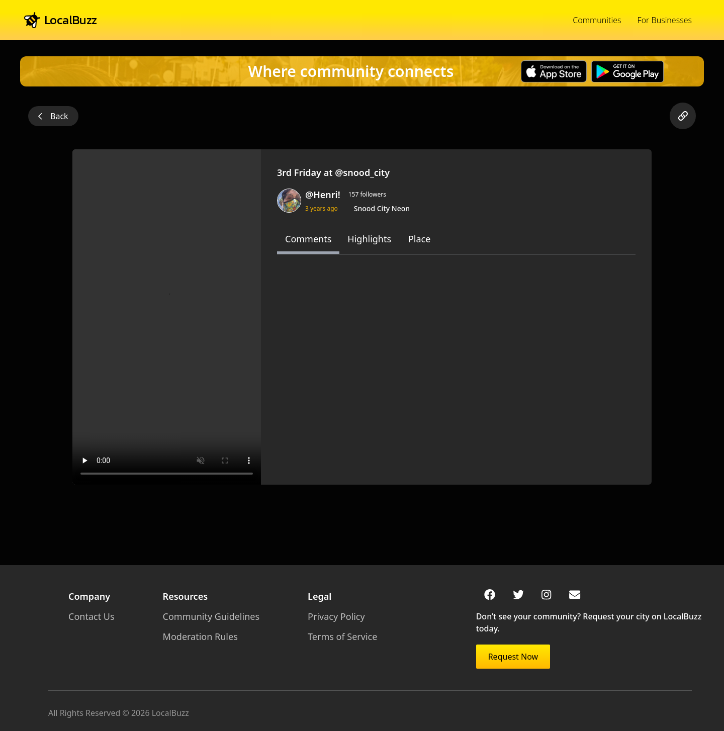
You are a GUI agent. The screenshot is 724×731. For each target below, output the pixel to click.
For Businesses (665, 20)
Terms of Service (342, 636)
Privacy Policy (336, 616)
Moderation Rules (200, 636)
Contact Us (91, 616)
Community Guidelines (211, 616)
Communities (597, 20)
